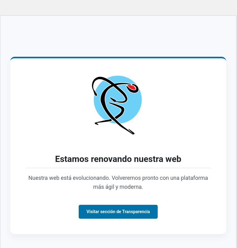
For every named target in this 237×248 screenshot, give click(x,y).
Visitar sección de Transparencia (118, 211)
